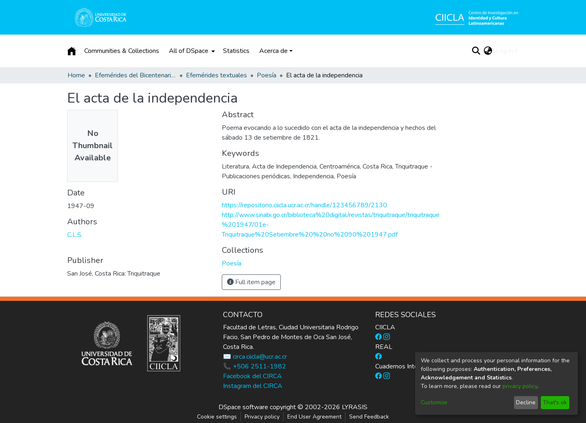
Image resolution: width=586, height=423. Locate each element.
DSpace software (243, 407)
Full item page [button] (251, 282)
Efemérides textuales (216, 75)
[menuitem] (191, 51)
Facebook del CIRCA (252, 376)
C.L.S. (75, 234)
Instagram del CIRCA (252, 385)
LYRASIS (354, 407)
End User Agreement (314, 417)
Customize (434, 402)
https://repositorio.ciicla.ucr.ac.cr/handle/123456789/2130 (304, 205)
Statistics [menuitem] (236, 50)
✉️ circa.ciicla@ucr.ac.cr (255, 356)
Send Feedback (369, 417)
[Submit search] (476, 51)
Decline (526, 402)
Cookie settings (217, 417)
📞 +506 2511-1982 (254, 366)
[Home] (71, 51)
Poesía (266, 75)
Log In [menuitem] (504, 50)
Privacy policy (262, 417)
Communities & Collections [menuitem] (121, 50)
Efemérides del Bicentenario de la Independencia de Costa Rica (135, 75)
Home (76, 75)
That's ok (555, 402)
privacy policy (520, 386)
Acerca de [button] (273, 50)
